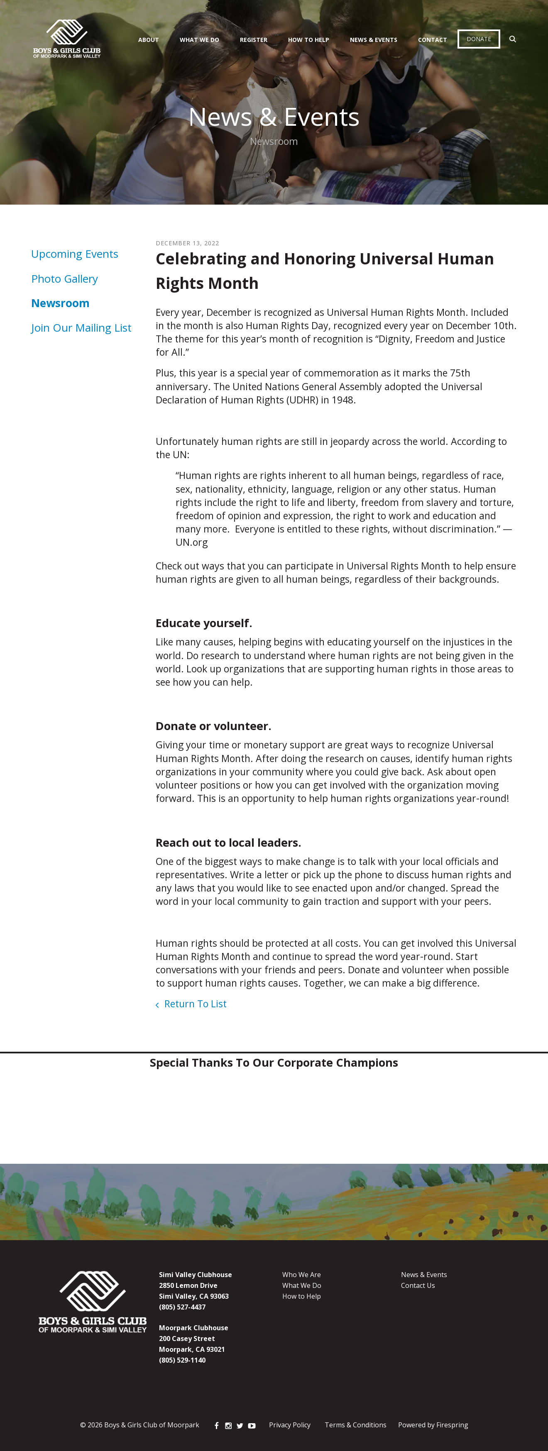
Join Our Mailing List (81, 327)
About (148, 40)
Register (253, 40)
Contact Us (418, 1285)
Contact (432, 40)
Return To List (194, 1003)
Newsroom (60, 303)
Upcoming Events (74, 253)
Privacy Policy (290, 1424)
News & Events (373, 40)
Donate (479, 39)
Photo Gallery (64, 278)
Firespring (452, 1424)
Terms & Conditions (356, 1424)
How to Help (301, 1296)
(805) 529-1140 (182, 1360)
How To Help (308, 40)
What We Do (199, 40)
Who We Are (301, 1274)
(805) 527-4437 (182, 1307)
